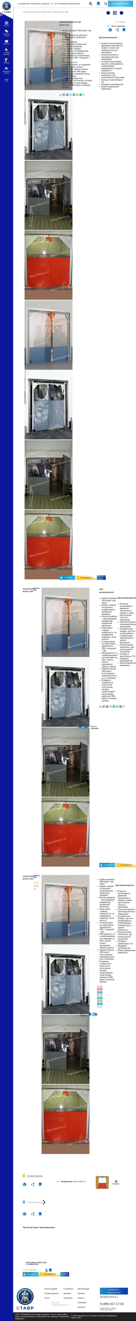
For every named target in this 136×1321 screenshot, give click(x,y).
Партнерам (67, 1298)
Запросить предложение (114, 1291)
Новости (81, 1298)
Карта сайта (76, 1318)
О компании (24, 4)
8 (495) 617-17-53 (112, 1304)
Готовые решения (51, 1293)
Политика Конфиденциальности (60, 1304)
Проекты (81, 1293)
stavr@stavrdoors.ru (69, 4)
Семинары (82, 1303)
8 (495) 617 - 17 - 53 (49, 4)
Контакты (35, 4)
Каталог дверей (50, 1289)
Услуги (47, 1298)
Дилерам (67, 1293)
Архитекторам (83, 1289)
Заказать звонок (120, 4)
